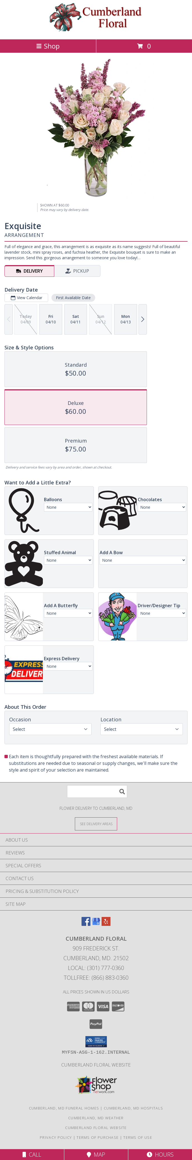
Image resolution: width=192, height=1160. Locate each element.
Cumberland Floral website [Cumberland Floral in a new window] (96, 1064)
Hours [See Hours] (160, 1154)
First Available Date (73, 297)
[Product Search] (97, 791)
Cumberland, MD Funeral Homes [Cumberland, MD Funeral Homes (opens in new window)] (64, 1108)
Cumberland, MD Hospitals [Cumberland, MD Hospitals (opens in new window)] (133, 1108)
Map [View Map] (96, 1154)
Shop (48, 46)
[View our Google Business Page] (96, 924)
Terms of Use (137, 1137)
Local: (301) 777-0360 (96, 968)
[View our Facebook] (86, 924)
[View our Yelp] (106, 924)
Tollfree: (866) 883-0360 (96, 977)
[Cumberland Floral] (96, 31)
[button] (96, 1041)
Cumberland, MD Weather (96, 1117)
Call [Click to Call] (32, 1154)
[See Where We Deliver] (96, 823)
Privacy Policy (56, 1137)
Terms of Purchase (98, 1137)
